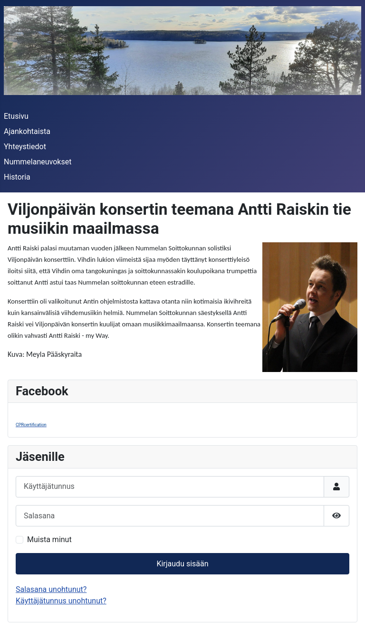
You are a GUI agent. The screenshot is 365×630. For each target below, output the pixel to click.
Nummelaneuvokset (37, 161)
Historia (17, 176)
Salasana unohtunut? (51, 589)
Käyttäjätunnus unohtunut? (61, 600)
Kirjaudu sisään (182, 563)
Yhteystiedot (25, 146)
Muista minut (49, 539)
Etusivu (16, 116)
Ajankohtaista (27, 131)
